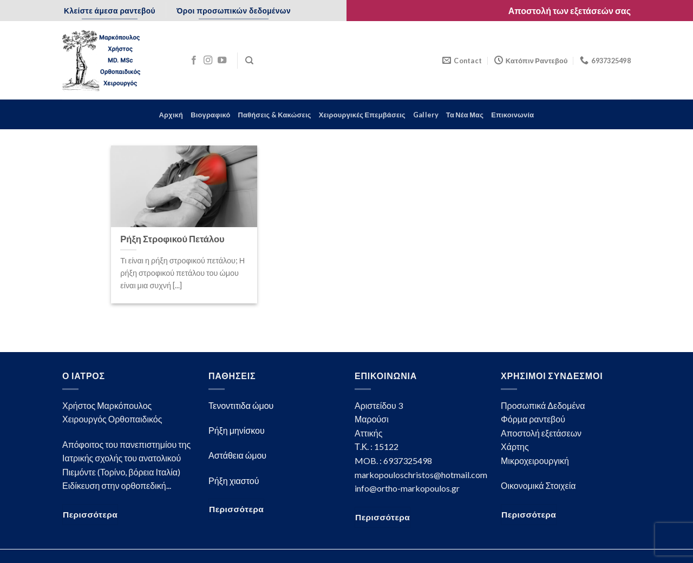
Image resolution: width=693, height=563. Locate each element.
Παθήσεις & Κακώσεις (274, 114)
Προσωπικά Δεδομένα (543, 405)
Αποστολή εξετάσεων (541, 433)
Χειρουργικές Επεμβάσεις (362, 114)
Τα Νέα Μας (464, 114)
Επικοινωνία (512, 114)
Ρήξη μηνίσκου (236, 430)
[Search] (249, 60)
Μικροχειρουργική (535, 460)
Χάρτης (515, 446)
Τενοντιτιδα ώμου (240, 405)
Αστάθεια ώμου (237, 455)
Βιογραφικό (210, 114)
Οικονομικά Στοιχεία (538, 485)
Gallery (426, 114)
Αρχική (171, 114)
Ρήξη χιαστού (233, 480)
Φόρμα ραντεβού (533, 419)
